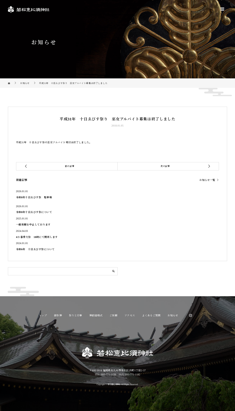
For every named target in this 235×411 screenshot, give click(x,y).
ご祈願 (113, 315)
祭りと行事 (75, 315)
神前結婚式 (96, 315)
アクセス (130, 315)
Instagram (190, 315)
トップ (43, 315)
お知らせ (173, 315)
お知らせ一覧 (207, 180)
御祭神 (58, 315)
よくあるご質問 (151, 315)
